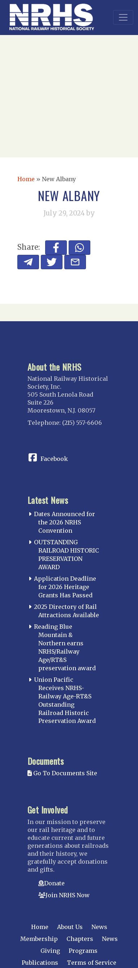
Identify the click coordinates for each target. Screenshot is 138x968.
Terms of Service (91, 962)
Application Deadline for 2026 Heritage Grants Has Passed (65, 587)
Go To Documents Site (62, 773)
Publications (40, 962)
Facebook (54, 458)
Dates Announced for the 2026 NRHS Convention (64, 522)
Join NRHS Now (68, 895)
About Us (70, 926)
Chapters (79, 938)
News (99, 926)
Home (26, 179)
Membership (39, 938)
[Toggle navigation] (123, 17)
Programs (83, 950)
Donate (54, 883)
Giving (50, 950)
